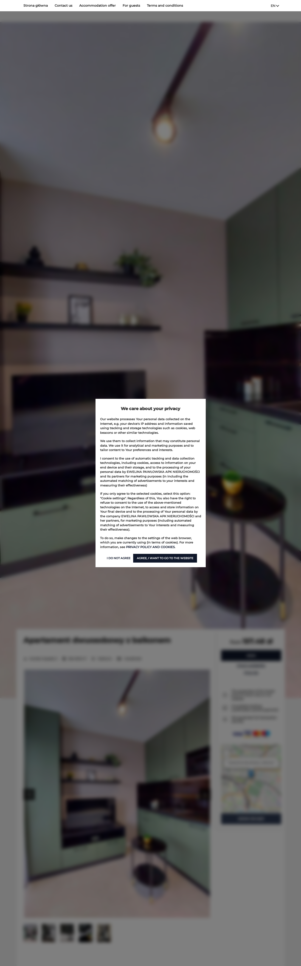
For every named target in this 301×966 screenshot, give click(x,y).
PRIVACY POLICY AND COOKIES (150, 547)
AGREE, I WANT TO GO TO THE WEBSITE (165, 558)
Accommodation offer (97, 5)
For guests (131, 5)
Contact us (63, 5)
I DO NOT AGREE (118, 558)
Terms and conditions (165, 5)
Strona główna (35, 5)
